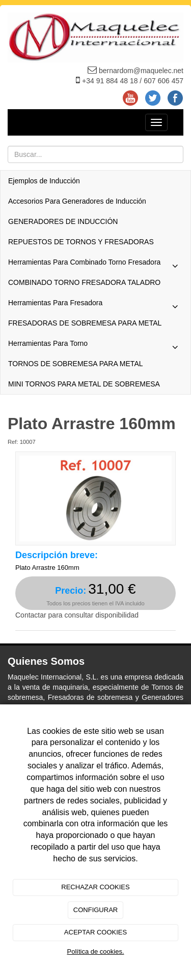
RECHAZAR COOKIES (95, 887)
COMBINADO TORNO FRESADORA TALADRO (84, 282)
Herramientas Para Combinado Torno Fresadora (95, 264)
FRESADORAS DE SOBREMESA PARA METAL (84, 323)
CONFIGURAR (95, 910)
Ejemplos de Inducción (44, 181)
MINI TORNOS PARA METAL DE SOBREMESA (84, 384)
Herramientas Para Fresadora (95, 305)
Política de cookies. (95, 951)
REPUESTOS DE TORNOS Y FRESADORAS (81, 242)
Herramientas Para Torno (95, 345)
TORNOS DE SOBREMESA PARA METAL (75, 364)
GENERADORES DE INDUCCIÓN (63, 221)
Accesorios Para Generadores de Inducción (77, 201)
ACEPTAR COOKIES (95, 932)
